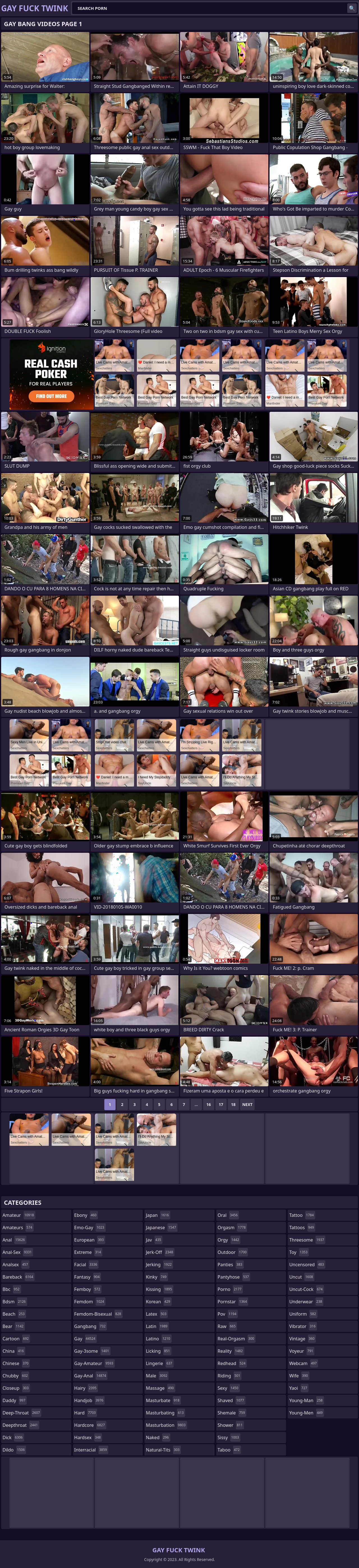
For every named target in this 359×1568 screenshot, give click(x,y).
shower (231, 1425)
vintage (302, 1338)
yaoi (299, 1388)
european (89, 1240)
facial (86, 1264)
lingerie (160, 1363)
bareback (18, 1277)
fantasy (87, 1277)
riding (230, 1376)
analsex (16, 1264)
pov (228, 1314)
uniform (303, 1314)
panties (231, 1264)
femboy (88, 1289)
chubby (16, 1376)
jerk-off (160, 1252)
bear (14, 1326)
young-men (306, 1413)
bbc (12, 1289)
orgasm (232, 1227)
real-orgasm (237, 1338)
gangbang (90, 1326)
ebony (86, 1215)
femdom (89, 1301)
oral (228, 1215)
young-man (306, 1400)
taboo (229, 1450)
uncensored (307, 1264)
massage (160, 1388)
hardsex (88, 1437)
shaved (231, 1400)
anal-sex (18, 1252)
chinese (16, 1363)
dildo (14, 1450)
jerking (159, 1264)
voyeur (301, 1351)
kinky (157, 1277)
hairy (86, 1388)
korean (159, 1301)
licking (158, 1351)
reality (231, 1351)
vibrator (303, 1326)
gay (85, 1338)
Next (247, 1104)
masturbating (165, 1413)
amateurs (18, 1227)
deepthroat (21, 1425)
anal (14, 1240)
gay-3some (92, 1351)
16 (208, 1104)
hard (85, 1413)
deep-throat (22, 1413)
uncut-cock (306, 1289)
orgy (229, 1240)
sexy (229, 1388)
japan (158, 1215)
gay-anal (91, 1376)
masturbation (166, 1425)
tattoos (302, 1227)
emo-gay (90, 1227)
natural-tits (163, 1450)
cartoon (16, 1338)
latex (157, 1314)
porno (230, 1289)
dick (13, 1437)
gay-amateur (94, 1363)
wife (299, 1376)
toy (299, 1252)
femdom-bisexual (98, 1314)
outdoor (233, 1252)
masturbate (163, 1400)
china (14, 1351)
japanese (161, 1227)
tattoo (302, 1215)
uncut (301, 1277)
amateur (19, 1215)
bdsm (15, 1301)
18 (233, 1104)
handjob (89, 1400)
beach (14, 1314)
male (157, 1376)
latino (158, 1338)
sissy (229, 1437)
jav (154, 1240)
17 (221, 1104)
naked (158, 1437)
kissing (159, 1289)
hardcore (90, 1425)
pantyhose (234, 1277)
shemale (232, 1413)
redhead (232, 1363)
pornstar (233, 1301)
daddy (15, 1400)
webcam (303, 1363)
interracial (91, 1450)
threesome (307, 1240)
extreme (88, 1252)
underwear (306, 1301)
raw (227, 1326)
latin (157, 1326)
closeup (16, 1388)
